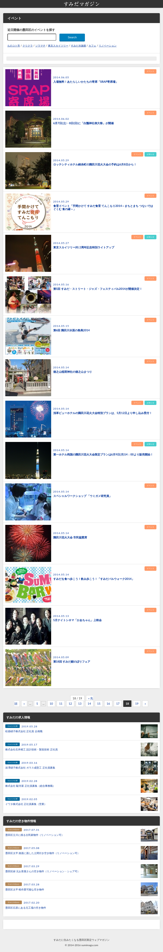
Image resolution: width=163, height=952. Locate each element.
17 (117, 703)
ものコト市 (13, 45)
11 (60, 703)
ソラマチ (40, 45)
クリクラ (27, 45)
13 (80, 703)
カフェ (92, 45)
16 (108, 703)
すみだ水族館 (78, 45)
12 (70, 703)
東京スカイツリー (58, 45)
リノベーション (108, 45)
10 (51, 703)
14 (89, 703)
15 (99, 703)
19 (137, 703)
